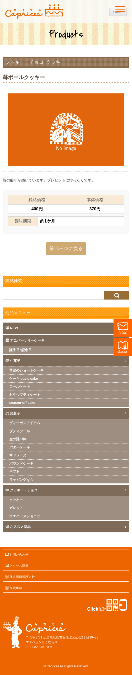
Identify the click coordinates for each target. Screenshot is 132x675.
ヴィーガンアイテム (24, 423)
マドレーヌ (17, 455)
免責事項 (16, 588)
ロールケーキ (19, 386)
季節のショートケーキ (26, 370)
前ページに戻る (66, 248)
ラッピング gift (21, 480)
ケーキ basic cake (23, 378)
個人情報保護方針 (22, 577)
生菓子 (15, 361)
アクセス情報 (19, 566)
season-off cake (22, 403)
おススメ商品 (20, 527)
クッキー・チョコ (25, 62)
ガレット (16, 508)
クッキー (55, 62)
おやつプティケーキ (24, 395)
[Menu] (120, 9)
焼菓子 (15, 413)
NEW (14, 328)
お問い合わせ (19, 554)
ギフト (14, 471)
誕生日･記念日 (20, 350)
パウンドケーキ (21, 463)
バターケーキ (19, 447)
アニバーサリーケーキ (27, 340)
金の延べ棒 (17, 439)
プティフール (19, 431)
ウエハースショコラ (24, 516)
